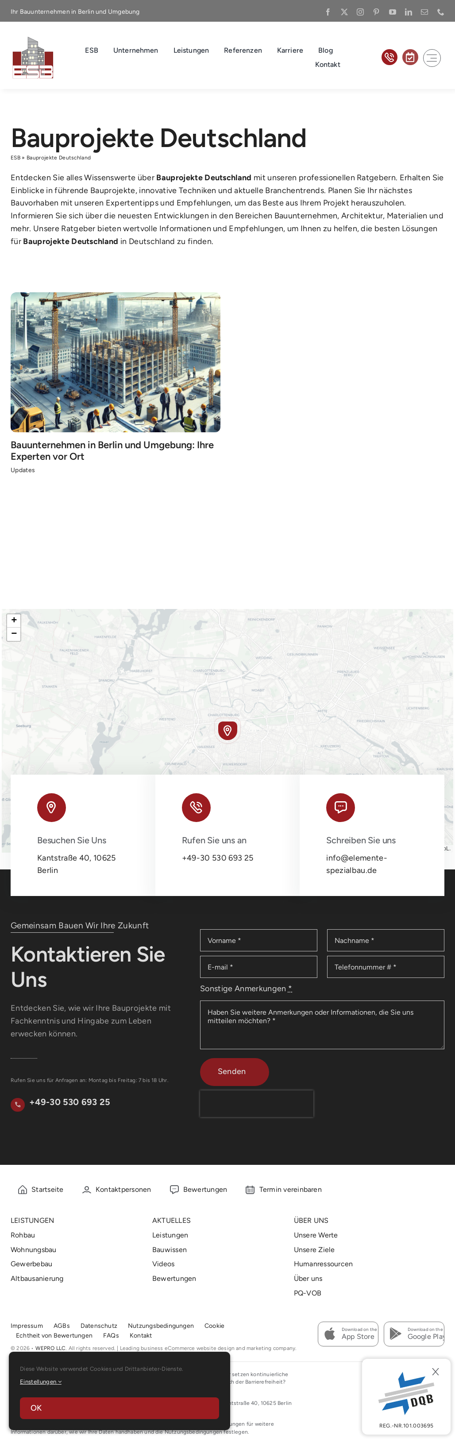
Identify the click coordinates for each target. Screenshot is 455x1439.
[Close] (435, 1372)
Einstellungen (41, 1381)
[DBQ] (406, 1396)
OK (36, 1408)
